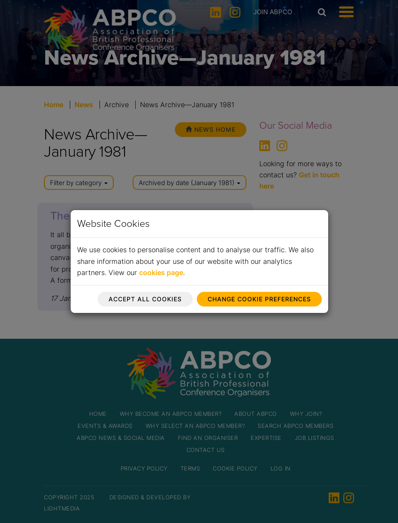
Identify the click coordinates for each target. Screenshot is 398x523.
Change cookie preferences (259, 299)
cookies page (161, 272)
